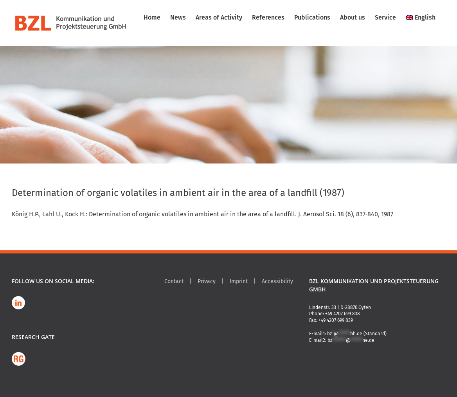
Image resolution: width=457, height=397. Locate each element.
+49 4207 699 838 (342, 313)
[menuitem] (420, 17)
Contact (174, 281)
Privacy (207, 281)
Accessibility (277, 281)
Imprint (239, 281)
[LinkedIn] (18, 302)
